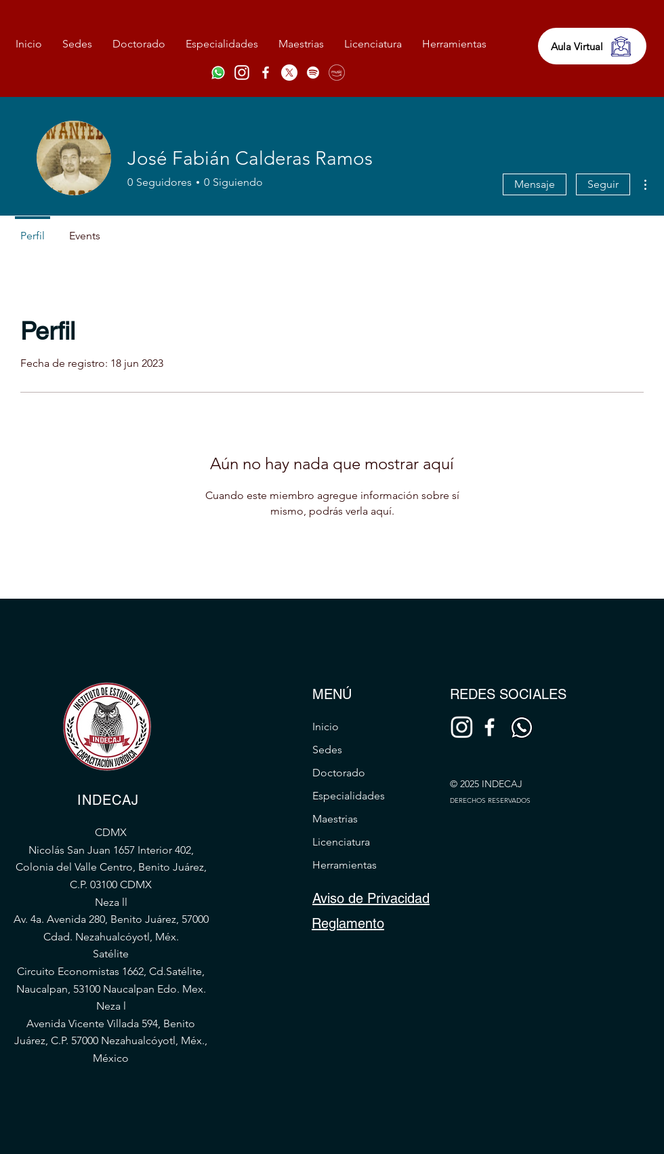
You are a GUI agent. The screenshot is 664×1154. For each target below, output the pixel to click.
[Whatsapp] (218, 72)
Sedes (327, 749)
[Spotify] (313, 72)
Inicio (325, 726)
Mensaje (534, 184)
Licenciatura (341, 841)
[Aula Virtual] (592, 46)
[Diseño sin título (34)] (242, 72)
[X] (289, 72)
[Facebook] (265, 72)
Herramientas (344, 864)
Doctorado (338, 772)
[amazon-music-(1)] (337, 72)
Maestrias (335, 818)
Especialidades (348, 795)
